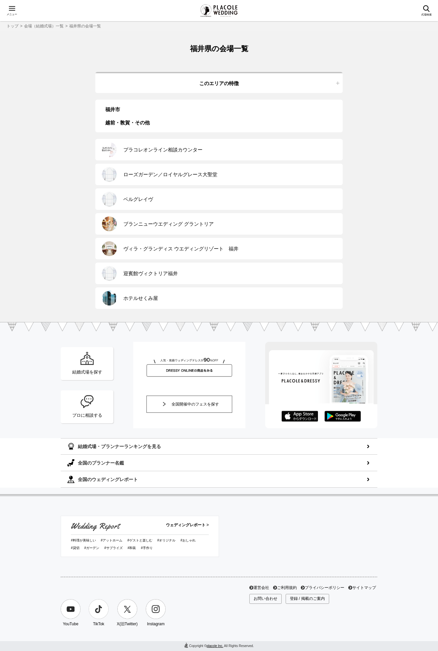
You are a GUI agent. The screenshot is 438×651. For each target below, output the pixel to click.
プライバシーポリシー (324, 587)
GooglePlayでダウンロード (343, 416)
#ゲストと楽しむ (139, 540)
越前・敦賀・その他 (127, 122)
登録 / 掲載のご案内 (307, 598)
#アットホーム (112, 540)
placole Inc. (214, 646)
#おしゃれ (188, 540)
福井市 (112, 109)
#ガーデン (92, 548)
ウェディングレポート (185, 525)
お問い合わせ (265, 598)
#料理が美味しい (83, 540)
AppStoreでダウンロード (300, 416)
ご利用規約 (287, 587)
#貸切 (75, 548)
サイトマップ (364, 587)
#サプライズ (113, 548)
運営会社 (261, 587)
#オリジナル (166, 540)
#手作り (147, 548)
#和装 (132, 548)
